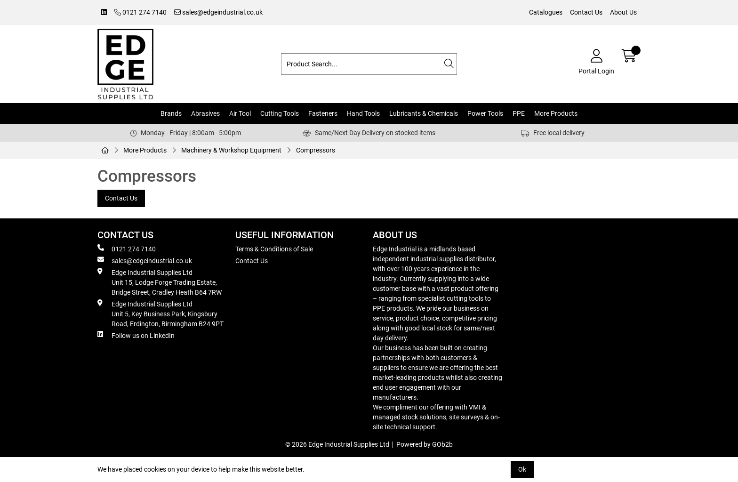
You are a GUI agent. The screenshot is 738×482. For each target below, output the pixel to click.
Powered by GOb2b (424, 444)
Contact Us (586, 12)
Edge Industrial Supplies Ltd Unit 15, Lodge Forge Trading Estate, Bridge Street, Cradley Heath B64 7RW (159, 282)
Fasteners (322, 113)
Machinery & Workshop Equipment (231, 150)
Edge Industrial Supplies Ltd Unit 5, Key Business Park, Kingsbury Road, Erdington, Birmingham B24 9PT (160, 313)
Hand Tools (363, 113)
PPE (519, 113)
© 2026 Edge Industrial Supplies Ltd (337, 444)
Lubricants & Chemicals (423, 113)
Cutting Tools (279, 113)
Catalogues (545, 12)
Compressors (315, 150)
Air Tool (240, 113)
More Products (556, 113)
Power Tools (485, 113)
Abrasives (205, 113)
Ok (522, 469)
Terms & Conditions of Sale (274, 249)
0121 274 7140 (140, 12)
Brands (171, 113)
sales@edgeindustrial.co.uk (218, 12)
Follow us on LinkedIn (136, 335)
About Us (623, 12)
